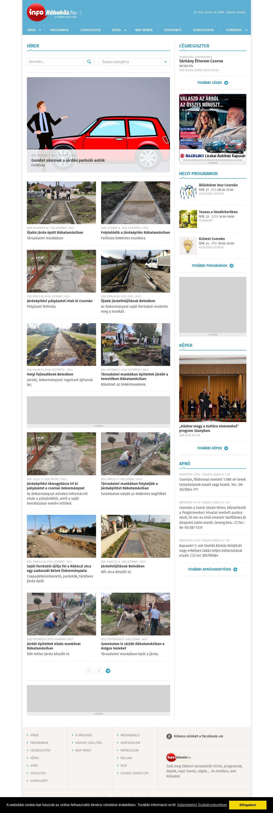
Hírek (31, 30)
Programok (59, 30)
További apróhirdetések (209, 569)
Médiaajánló (130, 735)
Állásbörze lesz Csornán (218, 185)
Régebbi (108, 671)
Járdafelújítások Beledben (122, 566)
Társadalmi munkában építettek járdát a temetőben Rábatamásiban (134, 377)
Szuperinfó (172, 30)
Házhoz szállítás (88, 743)
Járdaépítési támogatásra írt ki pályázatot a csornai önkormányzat (55, 486)
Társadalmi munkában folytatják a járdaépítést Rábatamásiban (129, 486)
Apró (34, 765)
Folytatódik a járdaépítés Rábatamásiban (135, 233)
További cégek (209, 83)
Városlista (80, 13)
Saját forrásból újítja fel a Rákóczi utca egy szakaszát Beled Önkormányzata (59, 569)
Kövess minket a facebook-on (198, 736)
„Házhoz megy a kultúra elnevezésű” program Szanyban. (209, 429)
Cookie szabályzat (134, 773)
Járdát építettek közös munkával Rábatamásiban (54, 646)
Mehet (89, 62)
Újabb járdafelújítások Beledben (128, 301)
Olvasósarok (203, 30)
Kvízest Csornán (212, 239)
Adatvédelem (130, 743)
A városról (84, 735)
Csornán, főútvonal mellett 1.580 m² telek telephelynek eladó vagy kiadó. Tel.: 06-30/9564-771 (212, 484)
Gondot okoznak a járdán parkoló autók (68, 160)
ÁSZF (123, 765)
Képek (116, 30)
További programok (209, 266)
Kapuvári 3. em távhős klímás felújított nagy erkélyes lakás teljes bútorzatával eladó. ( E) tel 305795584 (210, 551)
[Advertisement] (98, 409)
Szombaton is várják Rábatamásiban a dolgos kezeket (132, 646)
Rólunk (126, 758)
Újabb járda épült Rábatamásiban (55, 233)
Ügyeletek (38, 773)
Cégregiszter (90, 30)
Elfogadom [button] (248, 805)
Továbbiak (234, 30)
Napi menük (144, 30)
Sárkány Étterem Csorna (201, 61)
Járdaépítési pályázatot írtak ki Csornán (59, 301)
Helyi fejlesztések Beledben (50, 374)
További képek (209, 448)
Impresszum (129, 750)
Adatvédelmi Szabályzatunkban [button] (202, 805)
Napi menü (83, 750)
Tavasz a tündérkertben (218, 212)
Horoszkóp (39, 781)
